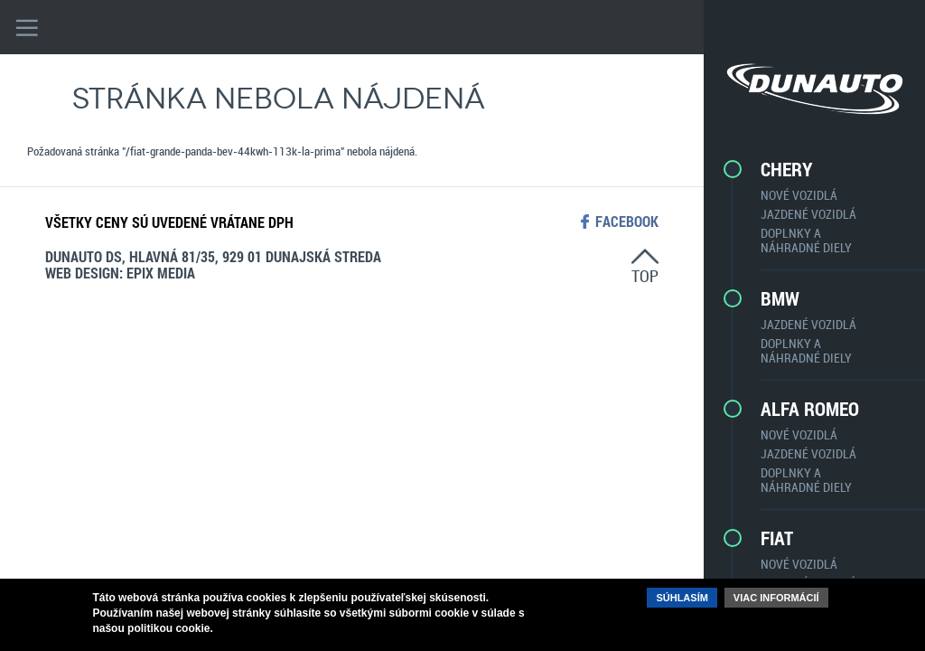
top (645, 275)
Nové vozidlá (799, 194)
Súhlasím (681, 597)
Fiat (777, 538)
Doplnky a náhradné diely (806, 240)
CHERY (787, 169)
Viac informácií (776, 597)
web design (82, 272)
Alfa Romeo (810, 408)
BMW (780, 298)
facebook (627, 221)
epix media (160, 272)
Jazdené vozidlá (808, 213)
